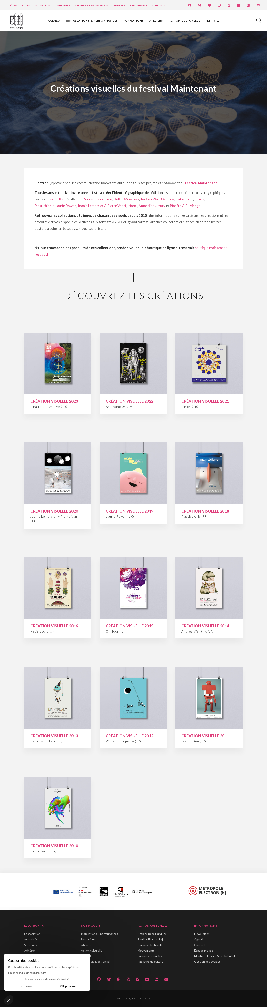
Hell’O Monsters (126, 199)
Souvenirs (62, 5)
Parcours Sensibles (150, 956)
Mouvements (146, 950)
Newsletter (201, 934)
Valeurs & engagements (92, 5)
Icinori (132, 206)
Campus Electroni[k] (150, 945)
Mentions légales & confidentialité (216, 956)
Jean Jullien (56, 199)
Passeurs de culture (150, 961)
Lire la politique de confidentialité (27, 972)
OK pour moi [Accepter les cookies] (68, 986)
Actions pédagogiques (152, 934)
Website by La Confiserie (133, 998)
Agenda (54, 20)
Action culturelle (184, 20)
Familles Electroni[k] (150, 939)
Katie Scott (184, 199)
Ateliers (156, 20)
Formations (133, 20)
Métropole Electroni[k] (95, 961)
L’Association (20, 5)
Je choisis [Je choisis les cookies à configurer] (26, 986)
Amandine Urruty (152, 206)
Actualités (43, 5)
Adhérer (119, 5)
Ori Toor (167, 199)
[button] (9, 1000)
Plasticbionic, (45, 206)
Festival (212, 20)
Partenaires (138, 5)
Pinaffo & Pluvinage (185, 206)
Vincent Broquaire (98, 199)
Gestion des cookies (207, 961)
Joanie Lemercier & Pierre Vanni (102, 206)
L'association (32, 934)
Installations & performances (92, 20)
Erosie (199, 199)
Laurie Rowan (65, 206)
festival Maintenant (201, 183)
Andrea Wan (150, 199)
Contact (158, 5)
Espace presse (203, 950)
